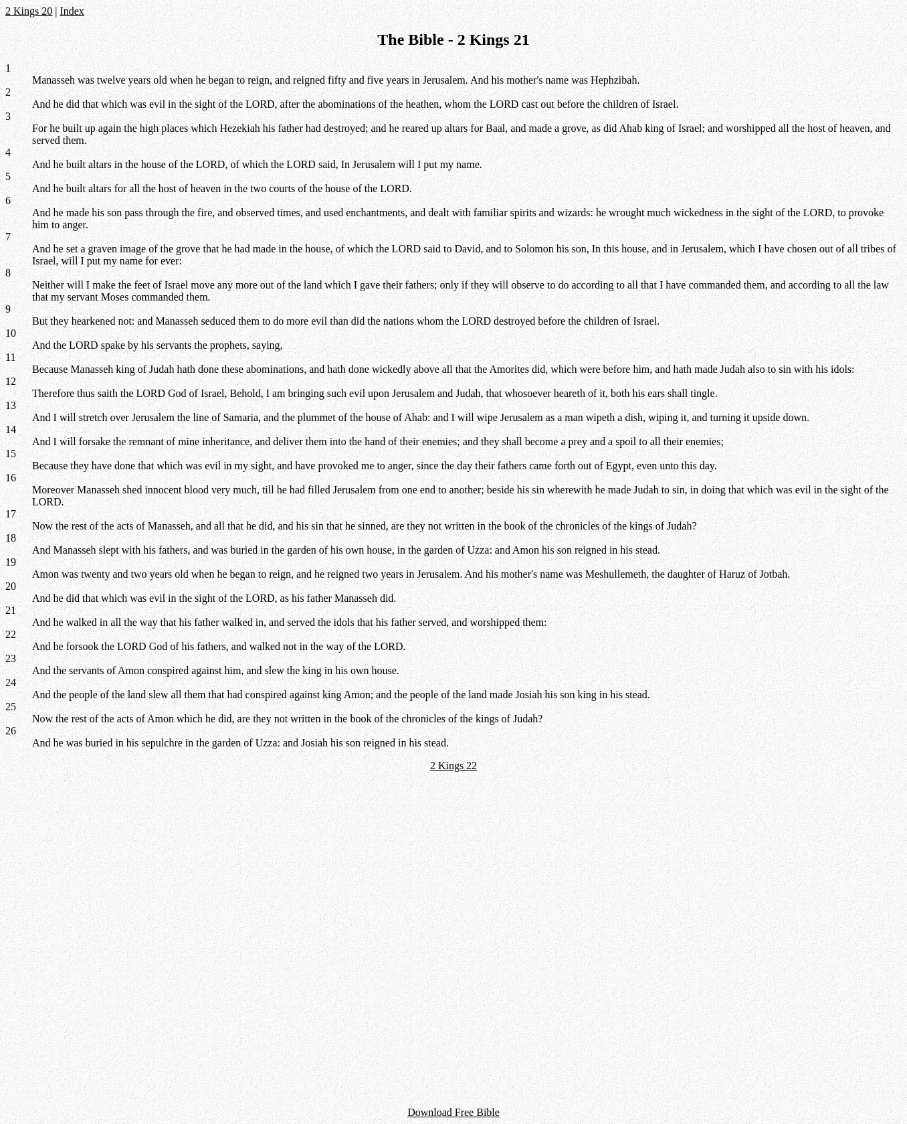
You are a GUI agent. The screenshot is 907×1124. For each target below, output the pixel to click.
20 (10, 586)
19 (10, 562)
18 (10, 538)
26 (10, 730)
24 (10, 682)
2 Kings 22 (453, 765)
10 (10, 333)
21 (10, 610)
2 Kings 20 (28, 11)
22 (10, 634)
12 (10, 381)
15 (10, 453)
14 (10, 429)
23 (10, 658)
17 (10, 513)
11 (10, 357)
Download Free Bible (453, 1112)
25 (10, 706)
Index (72, 11)
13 (10, 405)
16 (10, 477)
